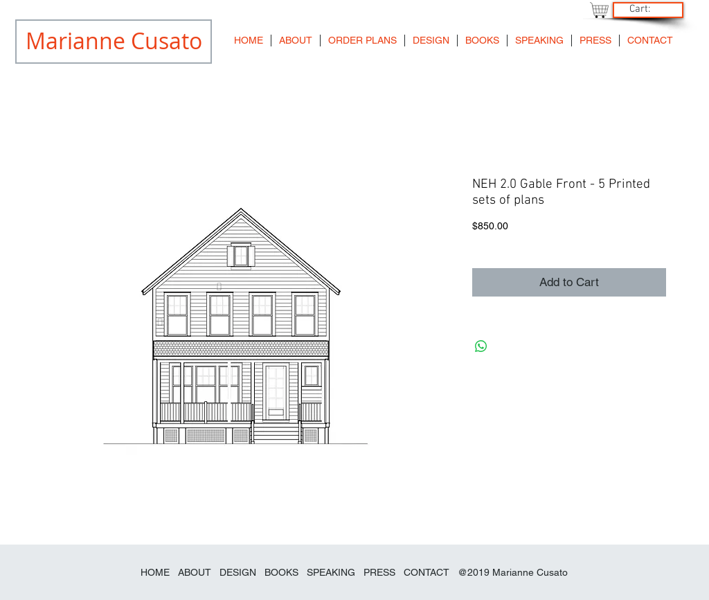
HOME (155, 572)
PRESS (379, 572)
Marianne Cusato (530, 572)
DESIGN (237, 572)
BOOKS (282, 572)
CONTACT (426, 572)
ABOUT (194, 572)
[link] (646, 9)
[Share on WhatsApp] (481, 346)
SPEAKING (331, 572)
